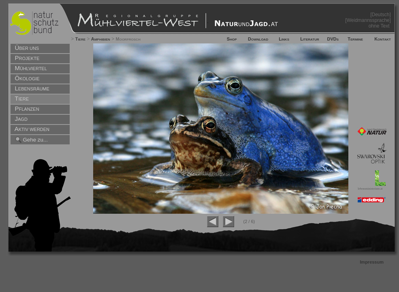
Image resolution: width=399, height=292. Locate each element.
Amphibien (100, 38)
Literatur (309, 38)
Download (258, 38)
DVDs (333, 38)
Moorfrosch (128, 38)
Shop (232, 38)
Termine (355, 38)
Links (284, 38)
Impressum (372, 262)
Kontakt (382, 38)
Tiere (80, 38)
